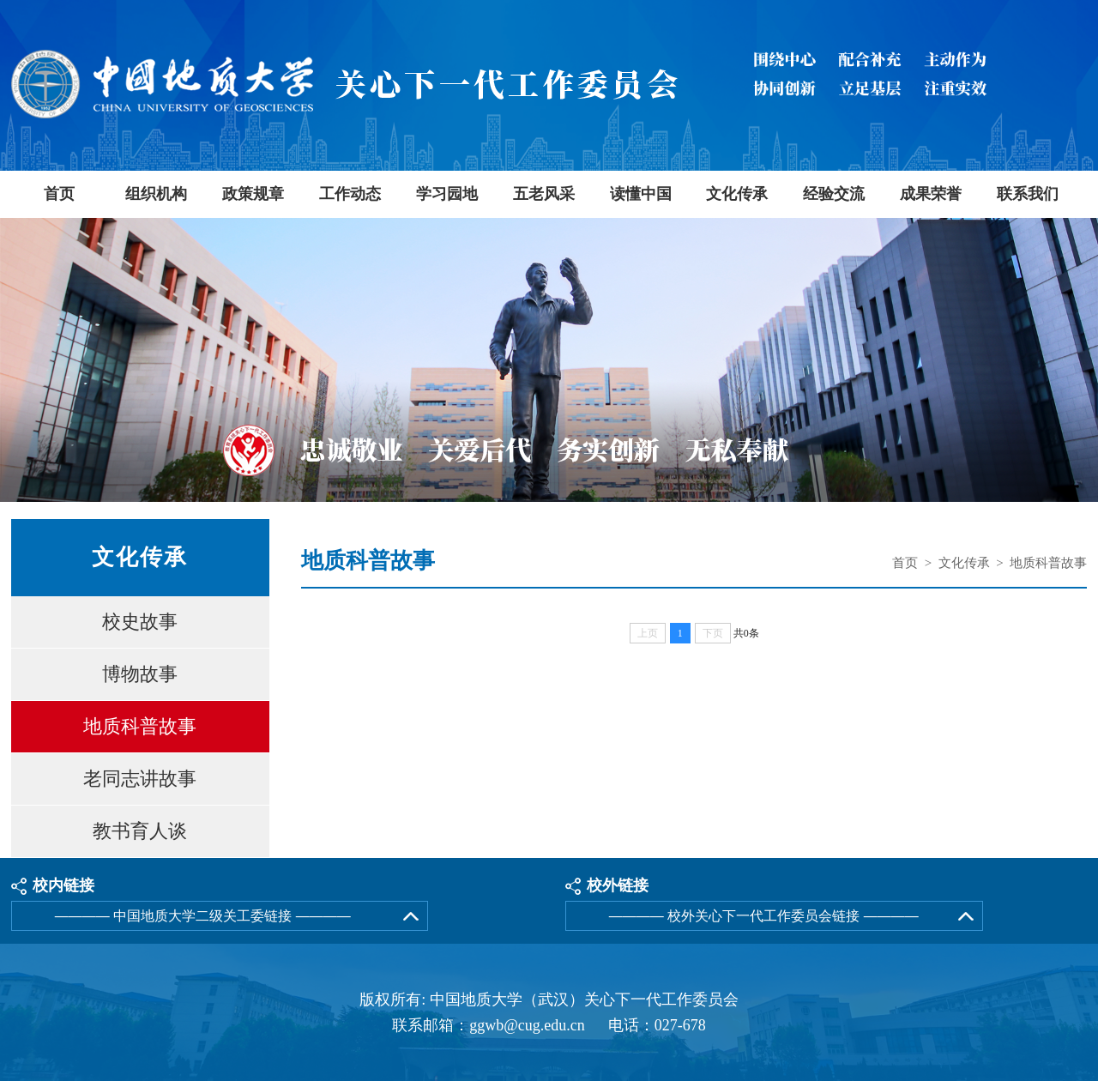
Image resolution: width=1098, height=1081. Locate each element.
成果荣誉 (931, 193)
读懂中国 (641, 193)
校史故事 (140, 621)
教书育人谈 (140, 831)
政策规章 (253, 193)
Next (1083, 362)
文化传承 (737, 193)
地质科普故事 (139, 726)
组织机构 (156, 193)
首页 (59, 193)
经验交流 (834, 193)
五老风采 (544, 193)
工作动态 (350, 193)
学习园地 (447, 193)
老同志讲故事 (139, 778)
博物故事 (140, 674)
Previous (14, 362)
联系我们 (1028, 193)
